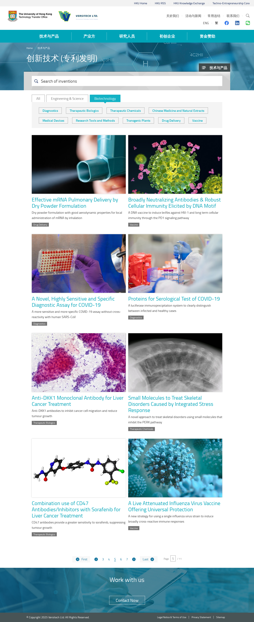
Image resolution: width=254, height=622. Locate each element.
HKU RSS (160, 3)
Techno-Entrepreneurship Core (231, 3)
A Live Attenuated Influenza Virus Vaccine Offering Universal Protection (174, 506)
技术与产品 (44, 48)
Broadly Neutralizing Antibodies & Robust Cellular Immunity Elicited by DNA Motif (174, 202)
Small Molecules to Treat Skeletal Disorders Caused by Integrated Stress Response (170, 404)
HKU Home (140, 3)
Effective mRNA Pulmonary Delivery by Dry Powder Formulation (75, 202)
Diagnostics (50, 110)
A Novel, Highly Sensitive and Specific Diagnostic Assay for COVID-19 (73, 301)
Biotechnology (105, 98)
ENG (206, 23)
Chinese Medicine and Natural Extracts (178, 110)
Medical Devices (53, 120)
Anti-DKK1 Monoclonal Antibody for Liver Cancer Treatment (77, 400)
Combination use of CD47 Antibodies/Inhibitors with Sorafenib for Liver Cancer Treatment (76, 509)
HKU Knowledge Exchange (189, 3)
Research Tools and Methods (95, 120)
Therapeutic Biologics (84, 110)
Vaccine (197, 120)
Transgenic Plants (138, 120)
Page (166, 558)
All (38, 98)
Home (29, 48)
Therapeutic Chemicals (125, 110)
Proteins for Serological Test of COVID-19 (174, 298)
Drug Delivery (171, 120)
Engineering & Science (67, 98)
